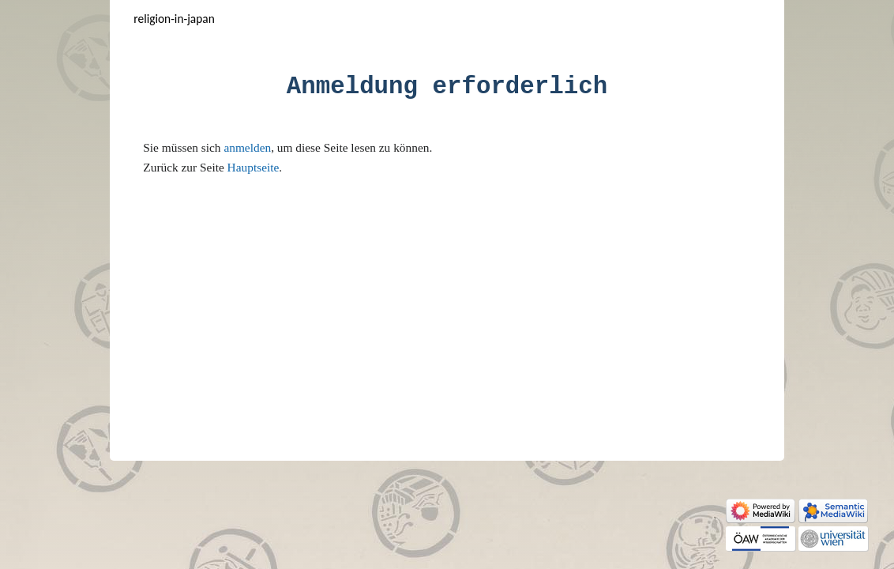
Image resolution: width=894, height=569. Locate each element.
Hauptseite (253, 167)
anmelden (247, 147)
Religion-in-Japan (173, 18)
